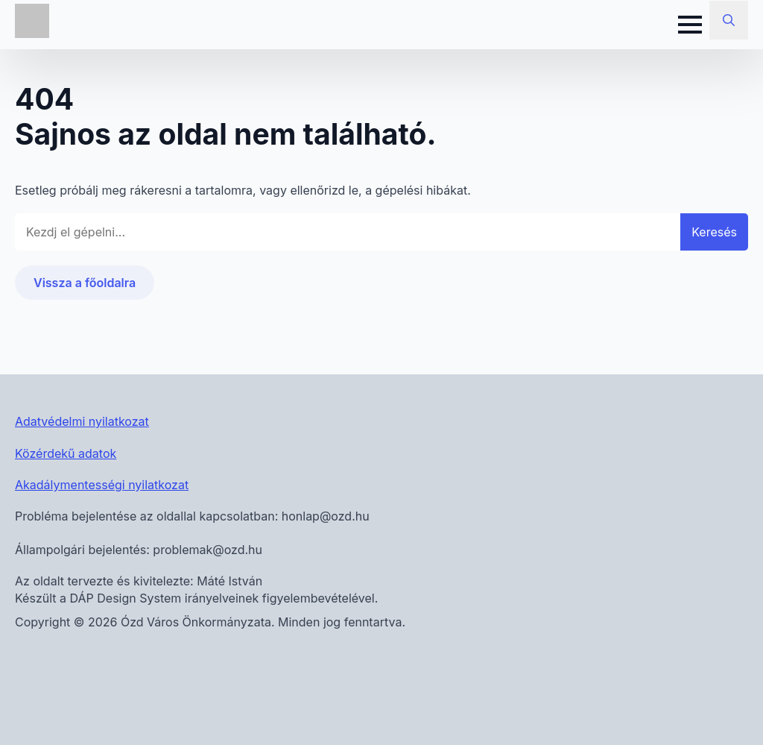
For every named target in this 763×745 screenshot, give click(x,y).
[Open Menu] (690, 24)
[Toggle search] (728, 20)
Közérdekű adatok (65, 453)
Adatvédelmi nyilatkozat (82, 421)
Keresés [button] (714, 231)
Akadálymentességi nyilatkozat (102, 484)
